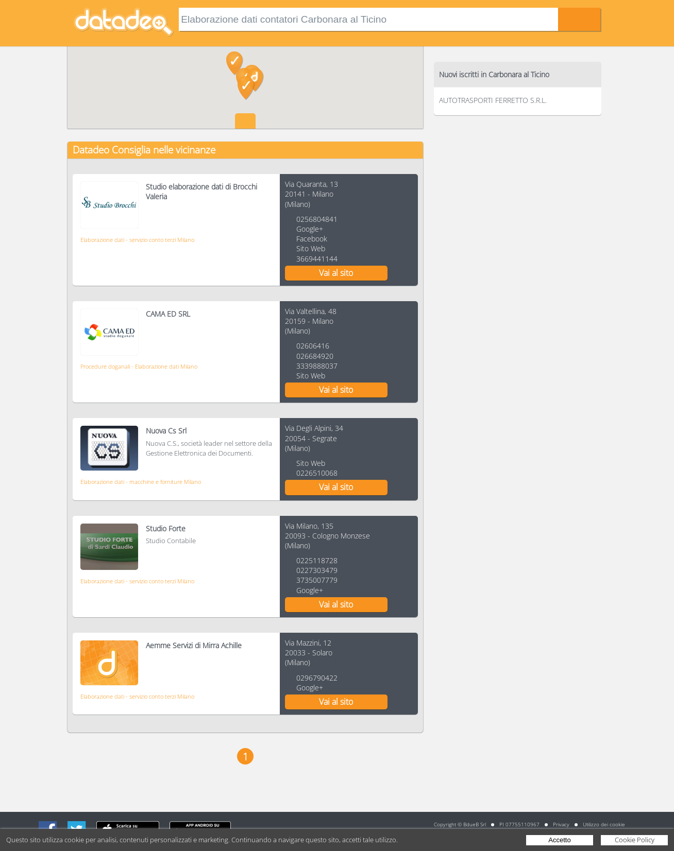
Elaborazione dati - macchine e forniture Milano (140, 481)
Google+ (309, 229)
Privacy (561, 824)
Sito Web (310, 248)
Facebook (311, 239)
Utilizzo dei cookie (604, 824)
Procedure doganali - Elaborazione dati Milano (138, 366)
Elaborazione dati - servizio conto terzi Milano (137, 240)
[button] (246, 88)
